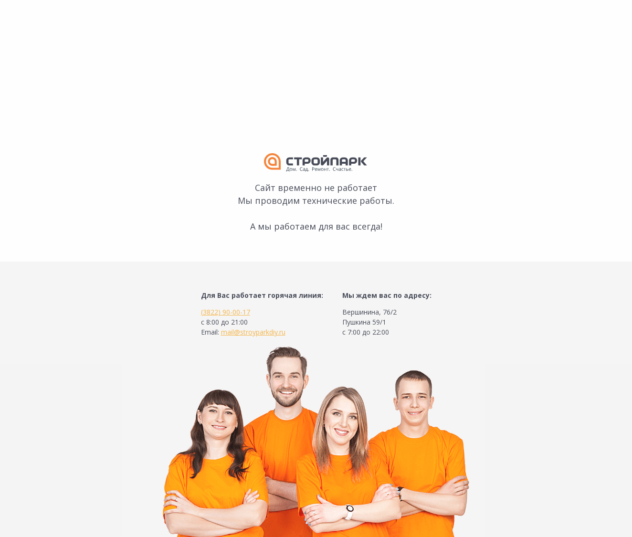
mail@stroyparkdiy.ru (253, 332)
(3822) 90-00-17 (225, 311)
